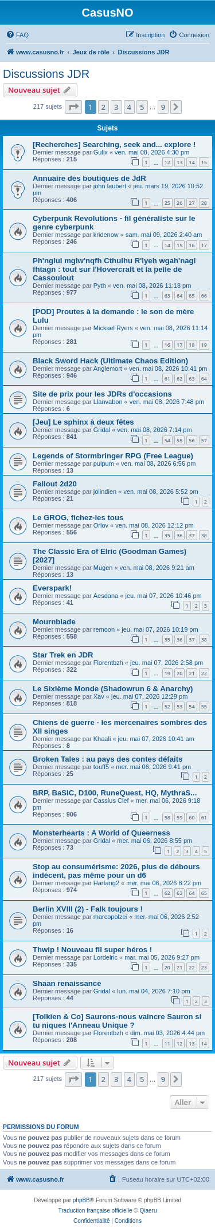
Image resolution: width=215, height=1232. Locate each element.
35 (167, 535)
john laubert (110, 186)
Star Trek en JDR (63, 655)
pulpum (103, 463)
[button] (73, 107)
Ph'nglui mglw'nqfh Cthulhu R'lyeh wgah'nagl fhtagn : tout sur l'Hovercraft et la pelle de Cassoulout (114, 269)
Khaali (102, 738)
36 (179, 535)
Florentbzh (108, 662)
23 (204, 967)
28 (204, 203)
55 (179, 440)
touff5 (101, 766)
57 (204, 440)
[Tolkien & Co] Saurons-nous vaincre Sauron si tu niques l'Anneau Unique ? (117, 1020)
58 (167, 817)
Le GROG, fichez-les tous (78, 517)
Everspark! (52, 588)
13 (179, 162)
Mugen (103, 567)
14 (191, 162)
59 (179, 817)
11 (167, 1043)
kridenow (106, 234)
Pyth (99, 285)
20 (179, 673)
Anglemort (107, 368)
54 (167, 440)
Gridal (101, 429)
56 (191, 440)
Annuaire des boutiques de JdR (89, 178)
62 (179, 378)
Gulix (100, 152)
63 (167, 295)
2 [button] (103, 107)
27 (191, 203)
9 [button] (163, 107)
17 (204, 245)
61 (167, 378)
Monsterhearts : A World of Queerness (101, 833)
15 (204, 162)
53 (179, 706)
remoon (104, 629)
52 (167, 706)
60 (191, 817)
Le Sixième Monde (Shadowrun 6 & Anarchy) (113, 688)
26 (179, 203)
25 (167, 203)
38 (204, 535)
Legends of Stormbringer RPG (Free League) (113, 455)
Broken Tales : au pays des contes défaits (107, 759)
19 (204, 344)
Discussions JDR (46, 74)
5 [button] (142, 107)
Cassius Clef (111, 800)
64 (179, 295)
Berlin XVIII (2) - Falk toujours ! (88, 909)
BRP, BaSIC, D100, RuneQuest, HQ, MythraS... (115, 793)
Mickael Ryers (113, 327)
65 (191, 295)
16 (191, 245)
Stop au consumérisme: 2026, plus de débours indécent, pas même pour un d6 (116, 871)
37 (191, 535)
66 (204, 295)
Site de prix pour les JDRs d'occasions (102, 394)
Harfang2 (106, 883)
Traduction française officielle (95, 1210)
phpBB (81, 1200)
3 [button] (116, 107)
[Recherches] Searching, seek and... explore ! (114, 144)
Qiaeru (148, 1210)
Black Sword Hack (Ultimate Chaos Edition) (110, 360)
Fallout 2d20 (55, 484)
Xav (98, 696)
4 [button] (129, 107)
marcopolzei (110, 916)
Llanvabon (108, 401)
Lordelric (105, 957)
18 (191, 344)
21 (191, 673)
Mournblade (54, 621)
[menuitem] (17, 35)
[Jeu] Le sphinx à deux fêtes (83, 422)
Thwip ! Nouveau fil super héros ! (92, 949)
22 (204, 673)
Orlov (100, 525)
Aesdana (105, 595)
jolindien (104, 491)
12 (167, 162)
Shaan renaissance (67, 983)
